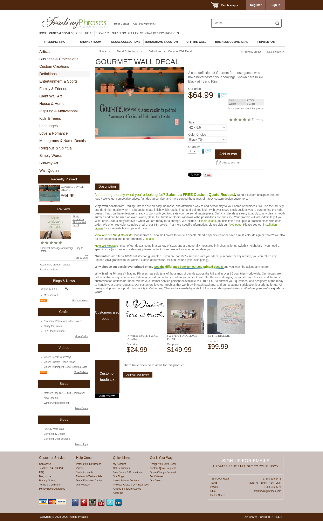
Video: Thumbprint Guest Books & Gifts (65, 367)
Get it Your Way (161, 457)
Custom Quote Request (163, 468)
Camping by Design (55, 433)
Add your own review (137, 374)
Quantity (194, 146)
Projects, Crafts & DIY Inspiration (131, 484)
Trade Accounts (84, 472)
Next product (275, 51)
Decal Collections (127, 51)
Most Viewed (51, 295)
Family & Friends (53, 89)
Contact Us (45, 464)
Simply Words (50, 156)
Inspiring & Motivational (58, 111)
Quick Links (121, 457)
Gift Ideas (135, 33)
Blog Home (45, 476)
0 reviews (257, 119)
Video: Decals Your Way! (57, 357)
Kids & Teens (50, 118)
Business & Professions (58, 59)
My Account (119, 464)
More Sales (81, 408)
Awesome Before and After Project (63, 321)
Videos (79, 468)
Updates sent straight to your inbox (245, 466)
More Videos (81, 372)
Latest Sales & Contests (126, 480)
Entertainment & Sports (58, 81)
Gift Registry (83, 484)
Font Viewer (156, 476)
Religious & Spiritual (56, 148)
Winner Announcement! (57, 402)
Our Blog (119, 33)
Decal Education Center (89, 480)
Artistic (44, 52)
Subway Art (48, 163)
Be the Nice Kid (218, 335)
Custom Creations (54, 66)
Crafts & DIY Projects (162, 33)
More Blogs (81, 444)
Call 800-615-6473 (144, 23)
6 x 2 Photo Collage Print (182, 337)
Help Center (121, 23)
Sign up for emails (245, 460)
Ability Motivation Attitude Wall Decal (79, 221)
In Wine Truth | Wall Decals (142, 337)
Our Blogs (118, 476)
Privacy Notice (47, 480)
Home (43, 33)
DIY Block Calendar (55, 331)
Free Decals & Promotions (127, 472)
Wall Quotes (49, 170)
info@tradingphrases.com (267, 491)
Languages (48, 126)
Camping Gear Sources (57, 438)
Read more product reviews (55, 264)
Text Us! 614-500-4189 (51, 468)
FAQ (41, 472)
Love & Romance (53, 133)
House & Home (51, 104)
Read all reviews (49, 269)
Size (191, 122)
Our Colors (156, 480)
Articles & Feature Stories (127, 488)
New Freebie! (51, 398)
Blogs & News (80, 300)
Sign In (275, 5)
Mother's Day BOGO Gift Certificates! (64, 393)
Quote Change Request (163, 472)
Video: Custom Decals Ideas (59, 362)
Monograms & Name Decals (62, 141)
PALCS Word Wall (54, 428)
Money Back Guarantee (52, 488)
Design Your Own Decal (163, 464)
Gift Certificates (121, 468)
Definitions (48, 74)
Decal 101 (103, 33)
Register (256, 5)
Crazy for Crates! (53, 326)
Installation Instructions (88, 464)
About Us (118, 492)
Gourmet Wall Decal (72, 188)
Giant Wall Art (50, 96)
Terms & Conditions (50, 484)
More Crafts (81, 336)
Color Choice (197, 134)
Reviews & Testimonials (89, 476)
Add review (107, 396)
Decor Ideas (84, 33)
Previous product (251, 51)
